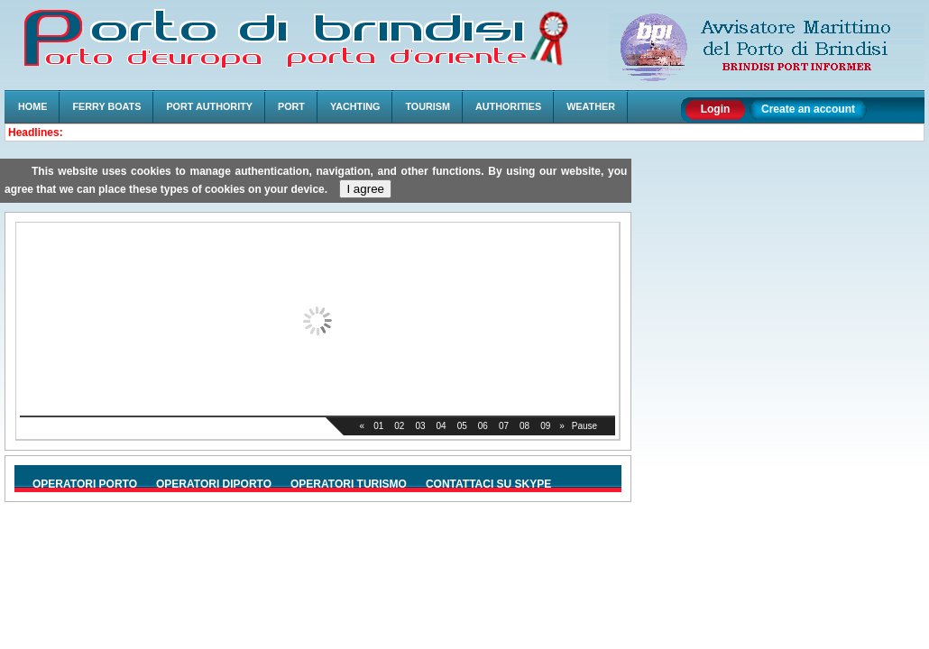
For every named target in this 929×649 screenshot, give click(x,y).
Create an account (808, 109)
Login (716, 109)
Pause (584, 426)
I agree (365, 189)
